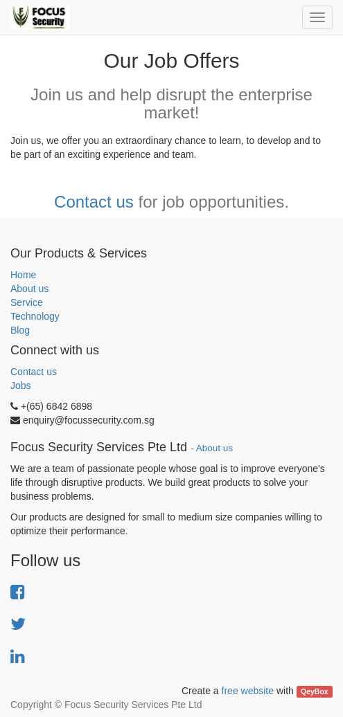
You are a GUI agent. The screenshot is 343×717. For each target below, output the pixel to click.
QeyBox (314, 691)
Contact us (94, 201)
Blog (20, 330)
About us (29, 288)
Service (26, 302)
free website (248, 690)
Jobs (20, 385)
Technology (35, 316)
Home (23, 274)
